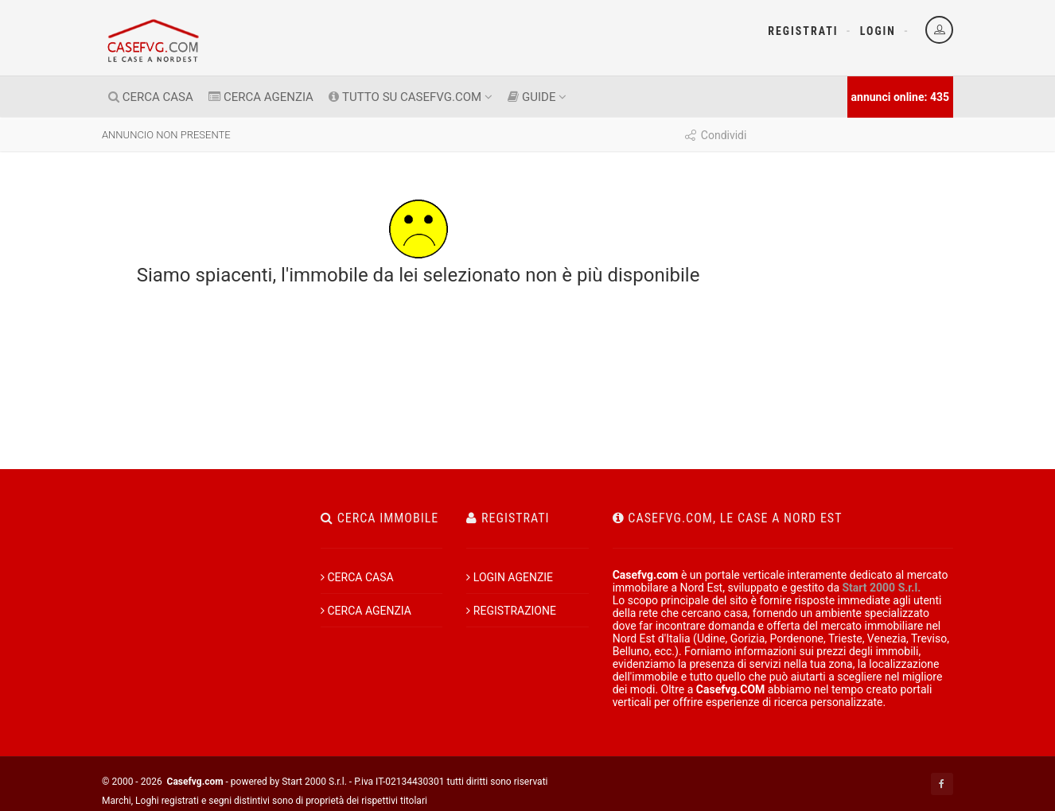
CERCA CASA (150, 97)
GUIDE (537, 97)
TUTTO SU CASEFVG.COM (410, 97)
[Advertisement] (855, 465)
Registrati (803, 31)
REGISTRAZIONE (511, 610)
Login (878, 31)
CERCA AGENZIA (260, 97)
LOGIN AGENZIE (509, 577)
